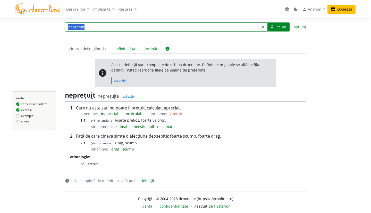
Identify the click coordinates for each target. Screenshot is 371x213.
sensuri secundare (34, 104)
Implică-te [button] (102, 9)
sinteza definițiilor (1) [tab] (87, 48)
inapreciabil (112, 113)
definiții (118, 70)
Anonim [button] (312, 9)
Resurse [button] (126, 9)
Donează (341, 9)
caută (278, 27)
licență (146, 206)
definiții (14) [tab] (124, 48)
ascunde (120, 80)
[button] (287, 9)
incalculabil (135, 113)
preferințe (197, 70)
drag (115, 149)
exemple (27, 116)
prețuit (176, 113)
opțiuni (300, 27)
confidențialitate (174, 206)
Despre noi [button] (76, 9)
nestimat (164, 126)
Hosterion (222, 206)
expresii (26, 110)
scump (128, 149)
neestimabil (144, 126)
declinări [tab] (151, 48)
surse (25, 122)
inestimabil (121, 126)
